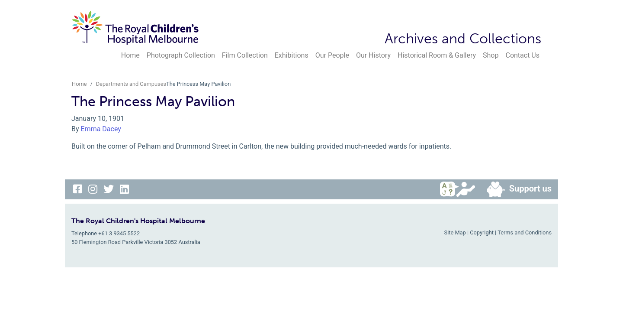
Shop (490, 55)
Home (130, 55)
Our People (332, 55)
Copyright (482, 232)
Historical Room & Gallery (437, 55)
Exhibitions (291, 55)
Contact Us (522, 55)
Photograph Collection (181, 55)
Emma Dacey (101, 129)
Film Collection (245, 55)
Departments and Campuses (131, 84)
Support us (515, 189)
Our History (373, 55)
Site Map (455, 232)
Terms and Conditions (525, 232)
